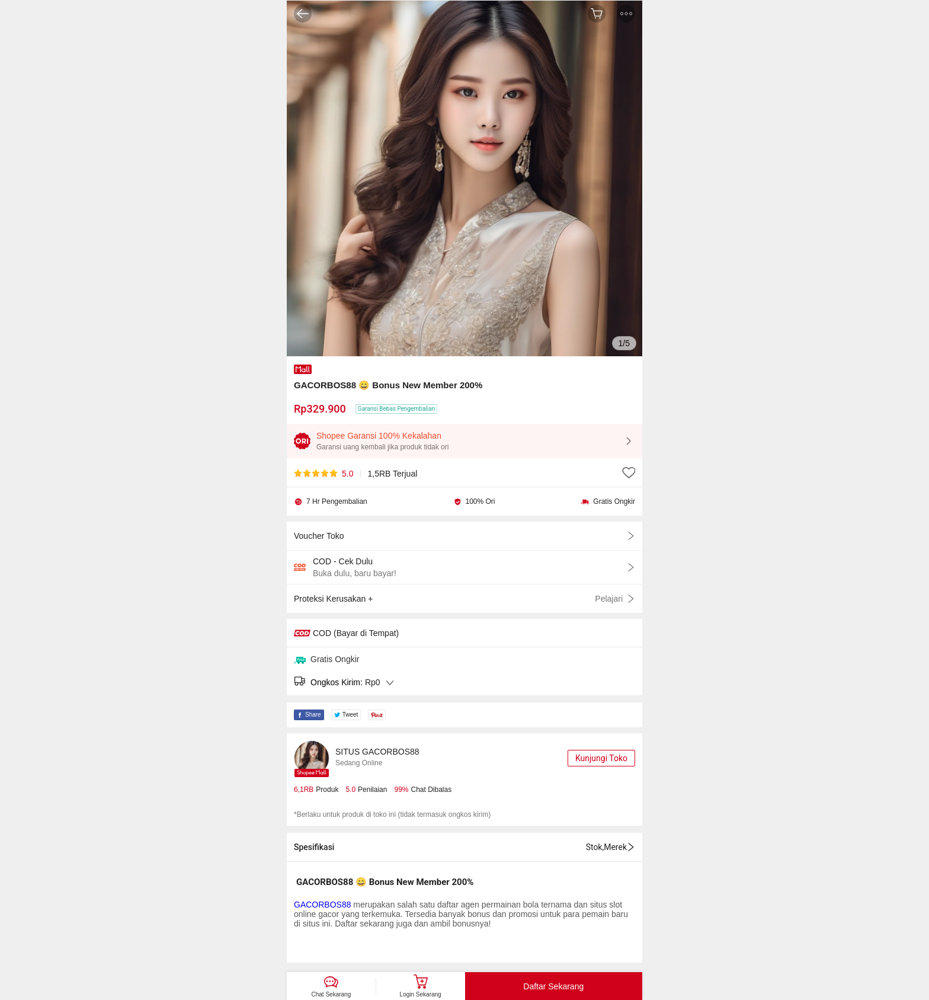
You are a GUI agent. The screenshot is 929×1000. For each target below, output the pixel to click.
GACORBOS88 (322, 904)
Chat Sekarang (331, 994)
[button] (626, 14)
